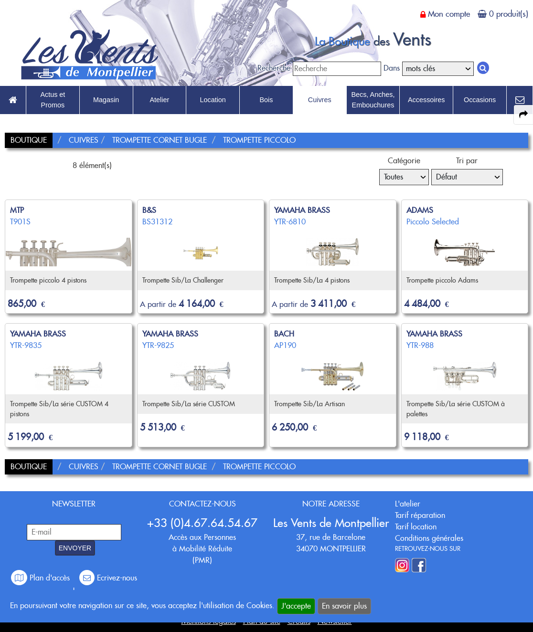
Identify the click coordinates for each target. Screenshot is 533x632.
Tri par (467, 161)
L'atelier (407, 504)
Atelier (160, 100)
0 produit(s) (508, 14)
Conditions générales (429, 538)
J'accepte (296, 606)
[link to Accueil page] (13, 100)
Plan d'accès (41, 578)
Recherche (273, 68)
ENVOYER (75, 548)
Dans (392, 68)
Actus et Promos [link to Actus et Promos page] (52, 100)
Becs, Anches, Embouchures (372, 100)
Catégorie (404, 161)
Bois (266, 100)
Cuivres (319, 100)
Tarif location (416, 527)
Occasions (480, 100)
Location (212, 100)
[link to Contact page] (520, 100)
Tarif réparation (420, 515)
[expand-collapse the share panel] (523, 114)
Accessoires (426, 100)
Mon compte (449, 14)
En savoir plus (344, 606)
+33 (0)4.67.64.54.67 (202, 523)
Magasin (106, 100)
